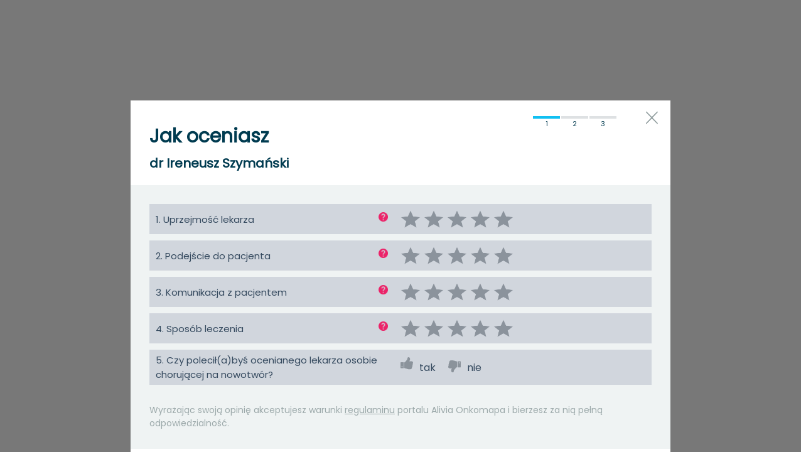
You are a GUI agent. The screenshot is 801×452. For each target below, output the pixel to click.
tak (427, 367)
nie (474, 367)
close (652, 117)
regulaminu (370, 410)
